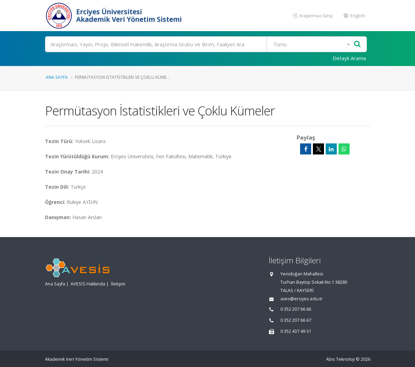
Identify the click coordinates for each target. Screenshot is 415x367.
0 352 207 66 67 (295, 320)
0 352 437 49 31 (295, 331)
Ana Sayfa (57, 77)
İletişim (118, 284)
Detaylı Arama (349, 58)
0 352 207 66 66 (295, 309)
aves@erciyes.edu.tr (301, 299)
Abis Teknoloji (340, 359)
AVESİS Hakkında (88, 284)
